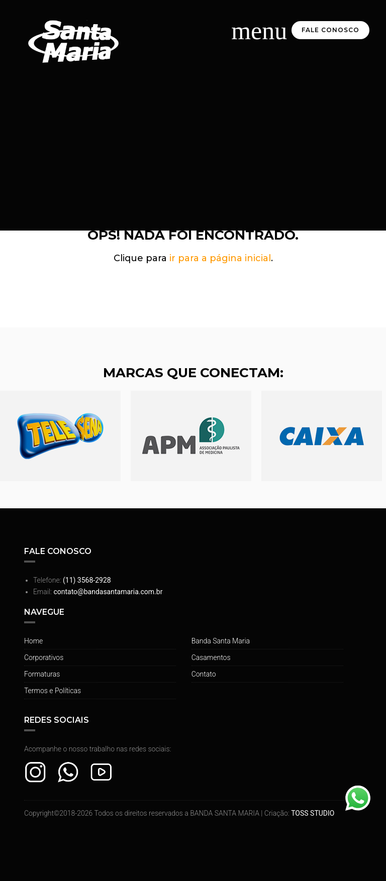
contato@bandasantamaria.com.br (107, 592)
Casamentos (211, 657)
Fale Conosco (330, 30)
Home (33, 641)
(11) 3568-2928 (87, 580)
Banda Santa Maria (220, 641)
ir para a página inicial (220, 258)
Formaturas (42, 674)
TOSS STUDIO (312, 813)
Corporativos (43, 657)
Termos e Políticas (52, 691)
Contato (203, 674)
